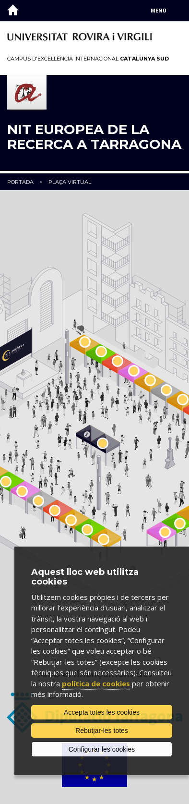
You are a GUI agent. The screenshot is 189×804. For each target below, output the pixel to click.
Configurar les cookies (102, 749)
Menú (158, 10)
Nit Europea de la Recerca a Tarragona (94, 137)
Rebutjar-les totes (101, 730)
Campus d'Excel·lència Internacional (88, 58)
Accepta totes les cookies (102, 712)
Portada (20, 182)
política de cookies (96, 683)
